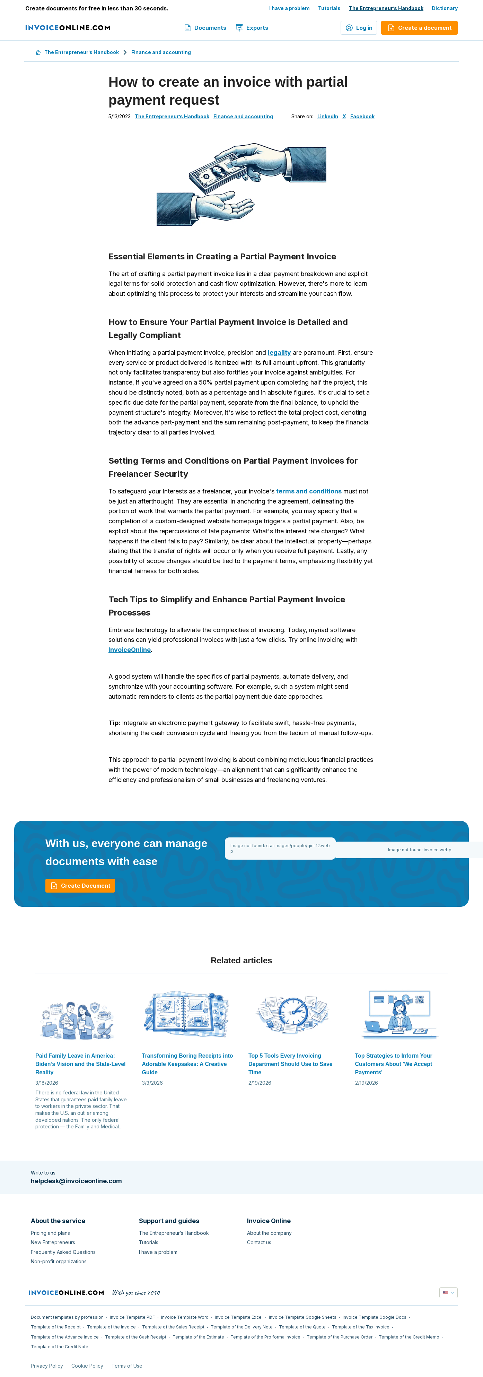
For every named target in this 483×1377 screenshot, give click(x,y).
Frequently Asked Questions (63, 1252)
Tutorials (329, 8)
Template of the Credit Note (59, 1346)
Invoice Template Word (185, 1317)
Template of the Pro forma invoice (265, 1337)
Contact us (259, 1242)
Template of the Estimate (198, 1337)
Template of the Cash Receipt (135, 1337)
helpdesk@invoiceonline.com (76, 1181)
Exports (251, 28)
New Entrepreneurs (53, 1242)
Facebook (362, 116)
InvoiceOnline (129, 649)
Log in (358, 28)
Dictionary (445, 8)
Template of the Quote (302, 1326)
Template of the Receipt (56, 1326)
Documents (204, 28)
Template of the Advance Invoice (65, 1337)
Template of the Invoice (111, 1326)
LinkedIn (327, 116)
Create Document (80, 885)
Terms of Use (127, 1366)
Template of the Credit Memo (409, 1337)
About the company (269, 1233)
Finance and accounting (161, 52)
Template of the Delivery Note (242, 1326)
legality (279, 352)
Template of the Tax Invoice (360, 1326)
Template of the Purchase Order (339, 1337)
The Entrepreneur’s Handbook (386, 8)
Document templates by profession (67, 1317)
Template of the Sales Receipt (173, 1326)
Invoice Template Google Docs (374, 1317)
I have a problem (289, 8)
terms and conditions (309, 491)
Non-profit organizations (59, 1261)
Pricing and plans (50, 1233)
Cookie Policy (87, 1366)
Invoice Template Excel (239, 1317)
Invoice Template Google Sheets (302, 1317)
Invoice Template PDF (132, 1317)
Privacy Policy (47, 1366)
